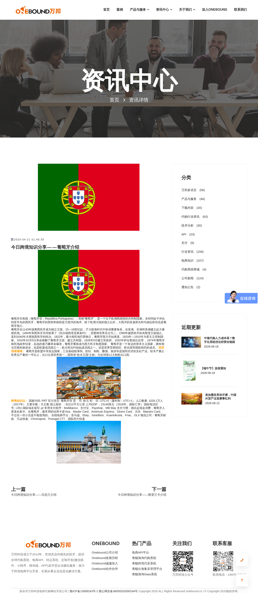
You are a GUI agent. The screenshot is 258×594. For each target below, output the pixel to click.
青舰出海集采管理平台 (147, 568)
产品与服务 (138, 9)
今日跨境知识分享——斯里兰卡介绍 (142, 494)
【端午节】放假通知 (213, 368)
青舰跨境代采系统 (144, 563)
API (188, 234)
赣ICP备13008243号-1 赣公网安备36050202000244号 (104, 591)
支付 (187, 242)
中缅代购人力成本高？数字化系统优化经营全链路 (219, 340)
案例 (120, 9)
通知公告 (190, 287)
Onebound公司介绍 (105, 552)
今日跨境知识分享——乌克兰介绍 (33, 494)
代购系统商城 (193, 269)
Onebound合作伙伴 (105, 568)
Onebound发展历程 (105, 558)
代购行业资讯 (194, 216)
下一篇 (159, 488)
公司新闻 (192, 278)
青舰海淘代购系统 (144, 558)
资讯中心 (162, 9)
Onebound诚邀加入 (105, 563)
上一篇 (18, 488)
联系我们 (240, 9)
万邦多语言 (193, 190)
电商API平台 (140, 552)
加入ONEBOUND (214, 9)
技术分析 (191, 225)
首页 (106, 9)
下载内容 (191, 207)
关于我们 (185, 9)
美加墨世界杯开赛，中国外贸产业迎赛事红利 (220, 396)
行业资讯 (192, 251)
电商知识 (192, 260)
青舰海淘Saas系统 (144, 574)
